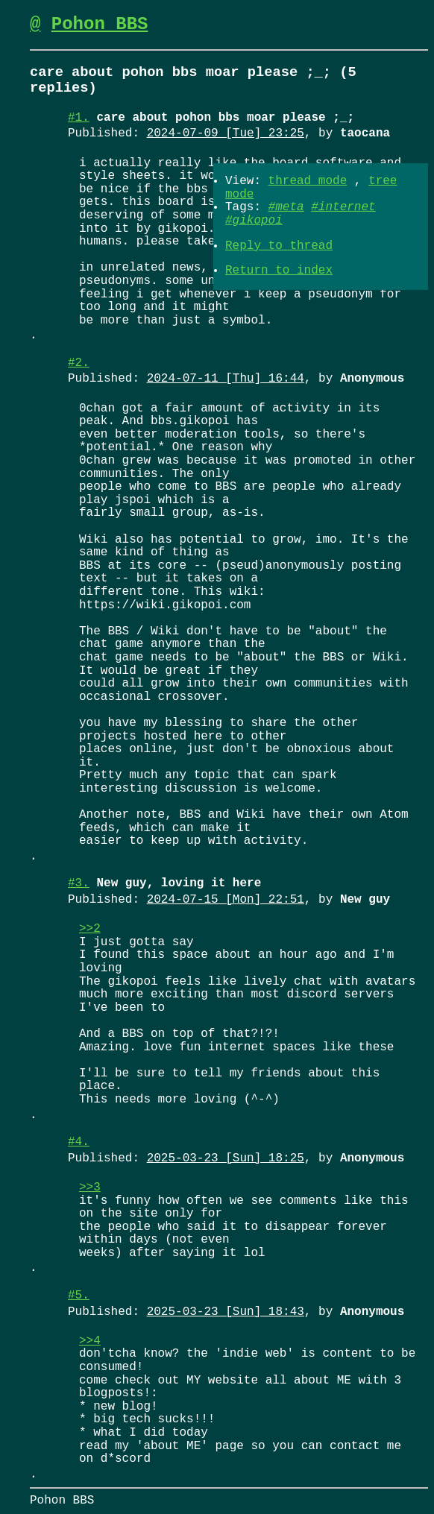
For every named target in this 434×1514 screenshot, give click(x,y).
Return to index (279, 270)
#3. (78, 883)
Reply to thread (279, 245)
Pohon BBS (99, 24)
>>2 (90, 929)
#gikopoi (254, 220)
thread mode (307, 181)
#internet (343, 207)
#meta (286, 207)
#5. (78, 1295)
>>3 (90, 1187)
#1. (78, 118)
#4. (78, 1142)
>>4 (90, 1341)
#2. (78, 363)
